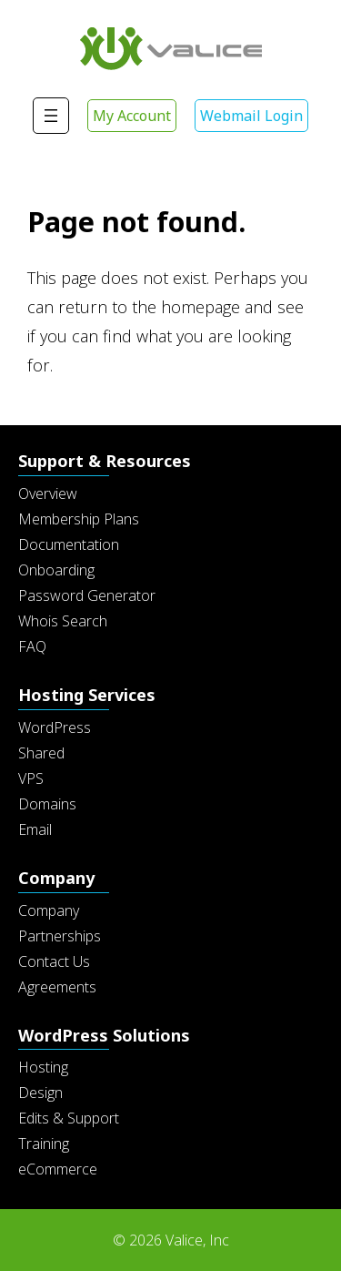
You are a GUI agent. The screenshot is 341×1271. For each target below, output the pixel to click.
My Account (132, 116)
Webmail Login (251, 116)
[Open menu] (51, 115)
